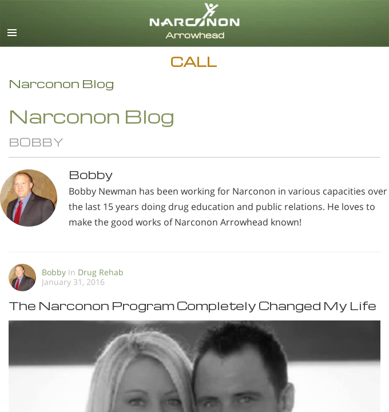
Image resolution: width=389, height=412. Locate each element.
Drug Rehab (101, 272)
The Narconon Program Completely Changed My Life (192, 305)
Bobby (55, 272)
